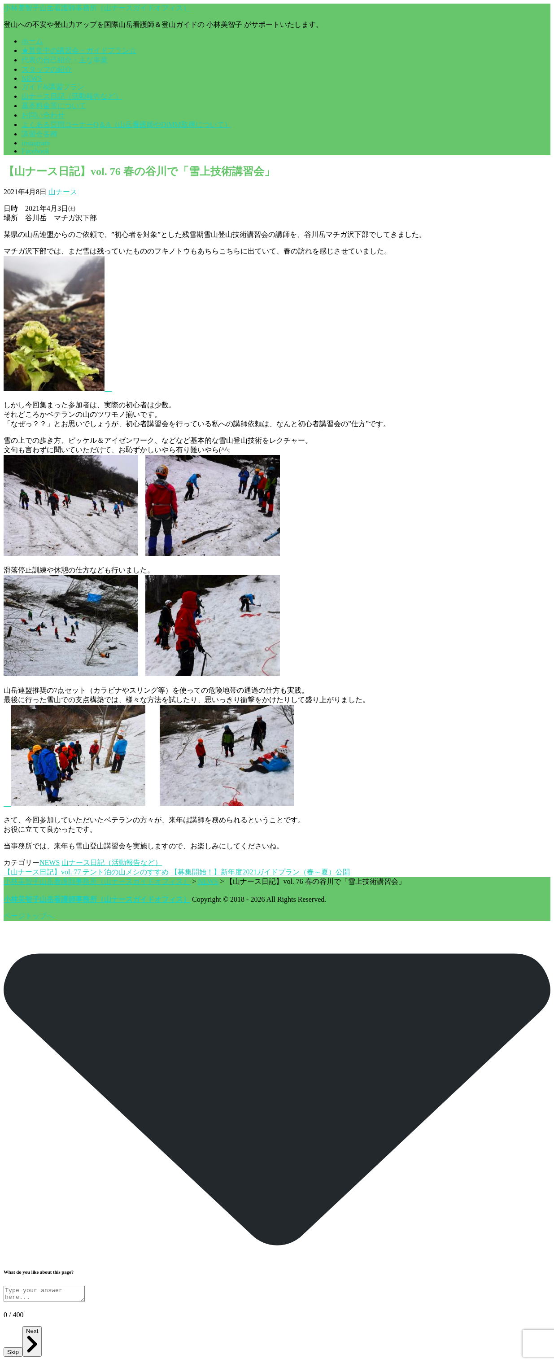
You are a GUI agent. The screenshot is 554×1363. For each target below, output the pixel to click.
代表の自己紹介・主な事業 (65, 60)
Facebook (35, 151)
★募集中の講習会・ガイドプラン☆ (79, 50)
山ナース (62, 192)
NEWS (32, 78)
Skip (13, 1354)
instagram (36, 143)
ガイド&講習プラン (53, 87)
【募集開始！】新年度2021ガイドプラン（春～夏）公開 (260, 872)
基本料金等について (54, 105)
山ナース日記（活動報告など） (72, 96)
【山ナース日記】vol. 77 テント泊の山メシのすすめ (86, 872)
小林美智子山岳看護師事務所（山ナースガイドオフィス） (97, 8)
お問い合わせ (43, 115)
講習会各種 (39, 134)
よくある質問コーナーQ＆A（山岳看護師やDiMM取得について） (126, 124)
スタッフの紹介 (47, 69)
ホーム (32, 41)
